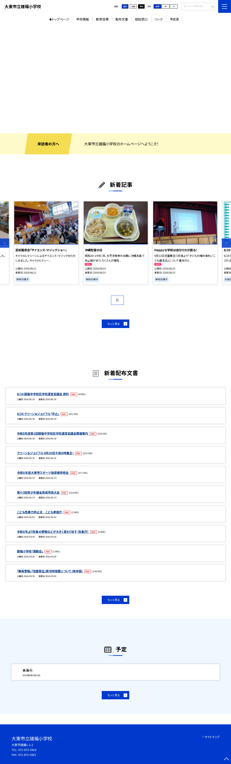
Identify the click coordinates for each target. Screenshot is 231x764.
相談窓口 (141, 19)
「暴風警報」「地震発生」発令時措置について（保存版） (50, 571)
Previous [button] (4, 243)
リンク (159, 19)
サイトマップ (211, 737)
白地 (133, 6)
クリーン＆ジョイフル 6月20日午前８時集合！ (45, 453)
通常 (125, 6)
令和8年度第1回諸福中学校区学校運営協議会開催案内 (53, 433)
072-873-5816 (27, 750)
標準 (157, 6)
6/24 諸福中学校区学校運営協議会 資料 (43, 394)
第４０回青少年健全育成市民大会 (38, 492)
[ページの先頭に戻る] (226, 759)
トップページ (60, 19)
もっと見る (113, 324)
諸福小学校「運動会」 (30, 551)
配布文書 (122, 19)
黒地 (141, 6)
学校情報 (82, 19)
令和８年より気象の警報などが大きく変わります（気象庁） (53, 531)
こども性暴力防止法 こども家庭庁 (40, 512)
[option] (115, 79)
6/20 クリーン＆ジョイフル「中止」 (38, 414)
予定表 (174, 19)
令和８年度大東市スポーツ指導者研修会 (43, 472)
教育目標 (102, 19)
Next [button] (226, 243)
